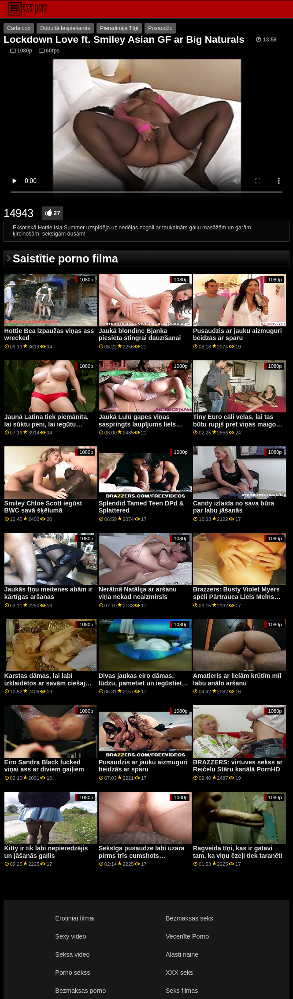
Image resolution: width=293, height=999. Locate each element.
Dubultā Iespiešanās (65, 28)
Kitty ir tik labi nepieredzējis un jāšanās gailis (46, 852)
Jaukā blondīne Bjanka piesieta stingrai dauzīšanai (140, 334)
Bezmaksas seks (189, 918)
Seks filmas (182, 990)
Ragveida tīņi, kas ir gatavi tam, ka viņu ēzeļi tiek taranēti (237, 852)
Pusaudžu (160, 28)
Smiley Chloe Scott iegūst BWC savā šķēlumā (43, 507)
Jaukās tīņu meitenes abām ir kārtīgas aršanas (48, 593)
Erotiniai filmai (74, 918)
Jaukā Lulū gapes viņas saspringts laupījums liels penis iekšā (137, 424)
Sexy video (70, 936)
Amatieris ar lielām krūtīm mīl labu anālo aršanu (237, 679)
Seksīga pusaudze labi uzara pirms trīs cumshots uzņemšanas (142, 855)
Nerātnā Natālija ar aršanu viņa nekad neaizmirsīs (138, 593)
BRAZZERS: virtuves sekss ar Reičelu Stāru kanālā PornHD (238, 766)
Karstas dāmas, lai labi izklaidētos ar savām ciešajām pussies (49, 683)
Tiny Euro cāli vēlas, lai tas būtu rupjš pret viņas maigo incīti (234, 424)
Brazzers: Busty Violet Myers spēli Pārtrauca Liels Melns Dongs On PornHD (236, 596)
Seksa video (72, 954)
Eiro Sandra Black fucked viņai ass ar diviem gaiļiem (44, 766)
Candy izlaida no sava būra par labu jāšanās (233, 507)
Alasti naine (182, 954)
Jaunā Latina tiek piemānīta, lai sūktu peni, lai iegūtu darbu (46, 424)
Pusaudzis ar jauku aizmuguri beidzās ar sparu (237, 334)
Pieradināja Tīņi (119, 28)
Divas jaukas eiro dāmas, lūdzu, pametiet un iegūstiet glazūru (140, 683)
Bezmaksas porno (80, 990)
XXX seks (179, 972)
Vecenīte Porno (187, 936)
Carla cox (18, 28)
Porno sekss (72, 972)
